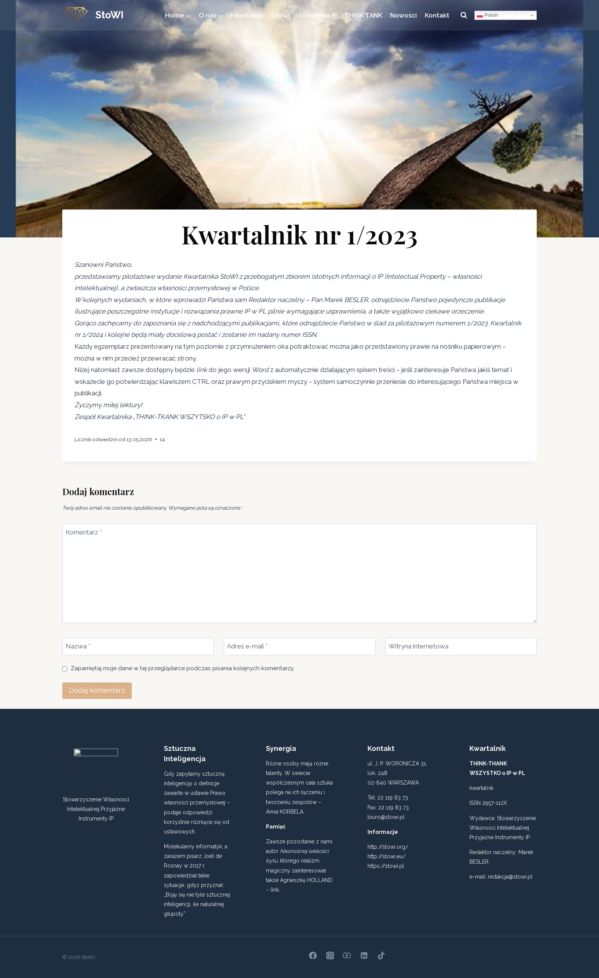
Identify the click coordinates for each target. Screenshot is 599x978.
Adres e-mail (247, 646)
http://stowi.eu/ (386, 856)
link (274, 890)
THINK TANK (363, 15)
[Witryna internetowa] (461, 646)
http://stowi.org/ (387, 847)
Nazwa (78, 646)
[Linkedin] (364, 955)
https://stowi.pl (385, 866)
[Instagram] (330, 955)
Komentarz (84, 532)
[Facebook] (313, 955)
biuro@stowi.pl (386, 817)
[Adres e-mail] (300, 646)
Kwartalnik (246, 15)
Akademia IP (318, 15)
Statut (281, 15)
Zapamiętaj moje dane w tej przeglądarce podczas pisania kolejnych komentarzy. (183, 668)
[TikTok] (381, 955)
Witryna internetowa (418, 646)
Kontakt (437, 15)
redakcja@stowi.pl (510, 877)
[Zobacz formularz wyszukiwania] (464, 15)
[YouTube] (347, 955)
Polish (487, 15)
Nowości (403, 15)
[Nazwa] (138, 646)
